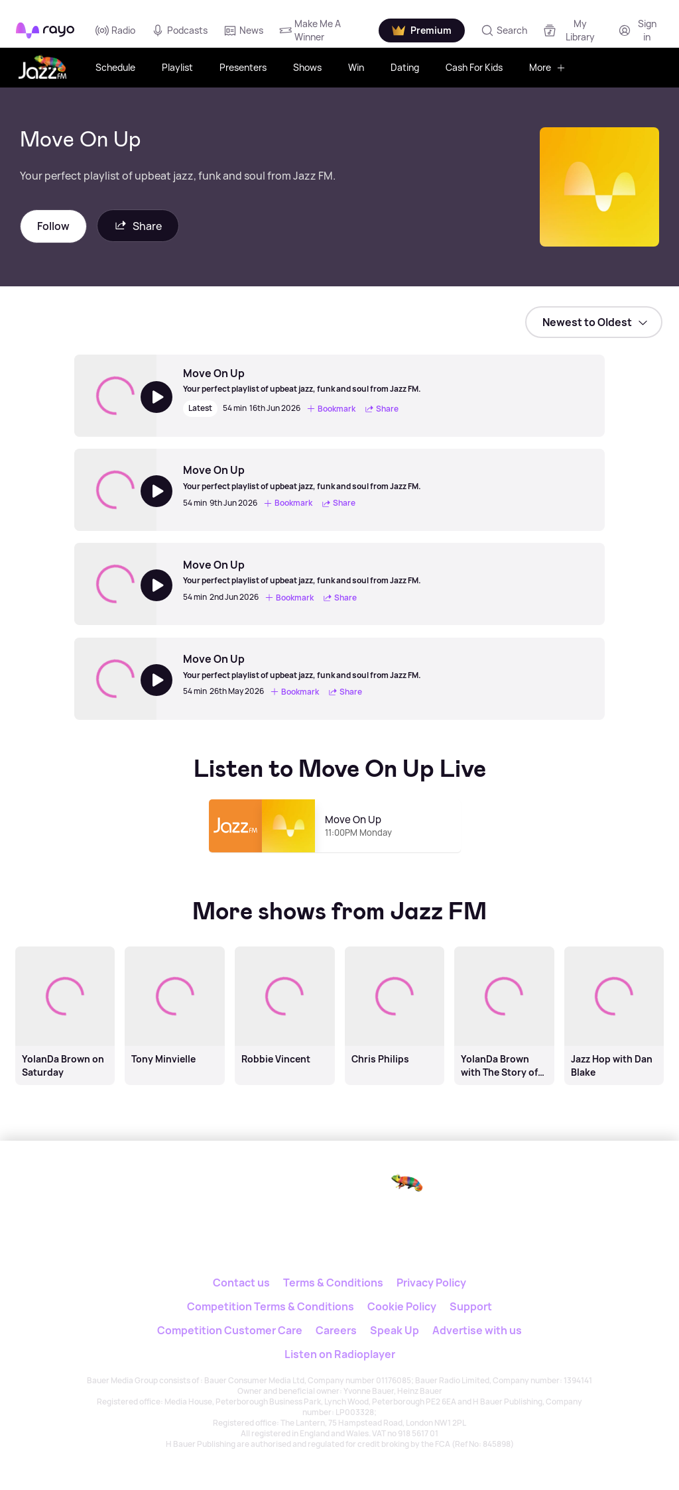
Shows (307, 67)
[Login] (639, 30)
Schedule (115, 67)
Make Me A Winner (310, 30)
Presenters (243, 67)
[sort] (593, 322)
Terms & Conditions (333, 1282)
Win (356, 67)
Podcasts (179, 30)
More (547, 67)
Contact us (241, 1282)
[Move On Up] (302, 380)
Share (138, 225)
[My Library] (572, 30)
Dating (405, 67)
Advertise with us (477, 1330)
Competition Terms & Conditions (270, 1306)
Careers (336, 1330)
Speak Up (394, 1330)
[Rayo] (299, 1185)
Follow (53, 226)
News (243, 30)
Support (471, 1306)
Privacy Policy (431, 1282)
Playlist (177, 67)
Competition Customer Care (229, 1330)
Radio (115, 30)
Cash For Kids (474, 67)
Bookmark (330, 409)
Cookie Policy (401, 1306)
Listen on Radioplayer (339, 1354)
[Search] (504, 30)
